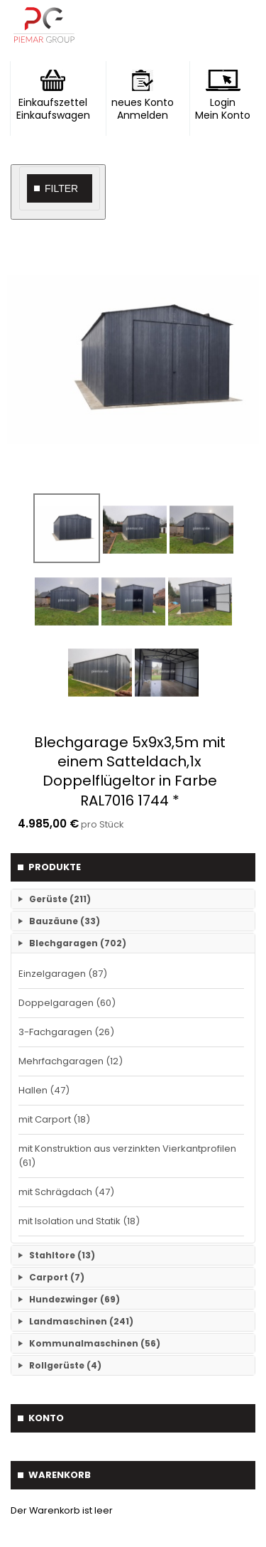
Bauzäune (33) (64, 921)
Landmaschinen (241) (81, 1321)
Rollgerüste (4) (65, 1365)
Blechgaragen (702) (77, 943)
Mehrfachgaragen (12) (70, 1061)
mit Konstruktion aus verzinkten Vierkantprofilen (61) (127, 1155)
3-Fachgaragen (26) (66, 1032)
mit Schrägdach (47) (66, 1192)
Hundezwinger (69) (74, 1299)
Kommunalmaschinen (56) (94, 1343)
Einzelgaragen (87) (62, 973)
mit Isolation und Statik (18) (79, 1221)
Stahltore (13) (62, 1255)
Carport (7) (56, 1277)
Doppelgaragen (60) (67, 1003)
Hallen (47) (44, 1090)
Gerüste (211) (60, 899)
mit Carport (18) (54, 1119)
